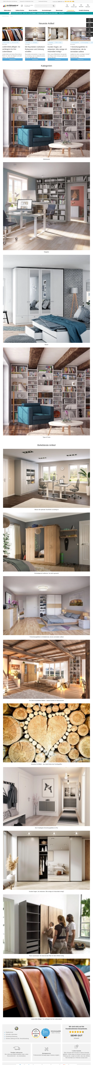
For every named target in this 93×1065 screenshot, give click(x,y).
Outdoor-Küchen (20, 10)
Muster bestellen (33, 10)
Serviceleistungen (46, 10)
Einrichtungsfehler (75, 42)
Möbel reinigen (6, 42)
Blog (11, 16)
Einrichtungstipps (85, 42)
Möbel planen (7, 10)
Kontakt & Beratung (84, 10)
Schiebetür (35, 42)
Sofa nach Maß (15, 42)
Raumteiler (28, 42)
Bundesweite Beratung (43, 1)
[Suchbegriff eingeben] (45, 6)
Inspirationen (70, 10)
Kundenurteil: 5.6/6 (58, 1)
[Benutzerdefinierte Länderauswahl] (87, 1)
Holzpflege (50, 42)
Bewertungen (59, 10)
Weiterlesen (12, 59)
